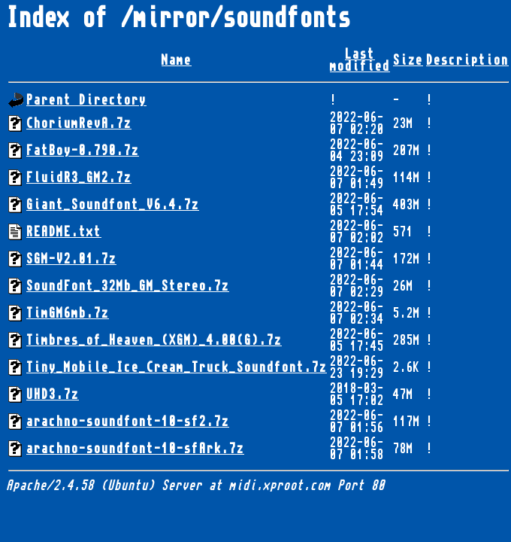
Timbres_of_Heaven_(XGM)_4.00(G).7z (154, 340)
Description (467, 60)
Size (408, 60)
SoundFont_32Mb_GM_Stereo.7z (127, 286)
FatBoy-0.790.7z (82, 151)
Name (177, 60)
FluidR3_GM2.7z (79, 178)
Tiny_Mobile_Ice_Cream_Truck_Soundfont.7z (176, 367)
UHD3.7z (52, 394)
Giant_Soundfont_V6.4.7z (112, 205)
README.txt (63, 232)
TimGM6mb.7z (67, 313)
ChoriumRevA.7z (79, 123)
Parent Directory (86, 100)
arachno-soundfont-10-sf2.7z (127, 422)
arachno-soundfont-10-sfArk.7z (135, 449)
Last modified (360, 60)
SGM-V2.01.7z (71, 259)
